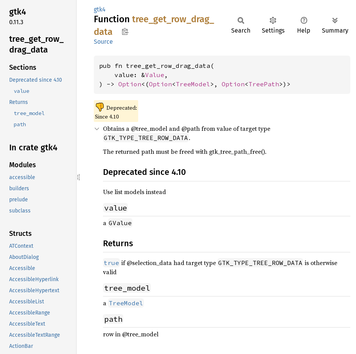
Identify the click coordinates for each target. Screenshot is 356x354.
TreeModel (193, 84)
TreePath (263, 84)
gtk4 (100, 9)
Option (129, 84)
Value (154, 75)
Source (103, 41)
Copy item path (125, 31)
